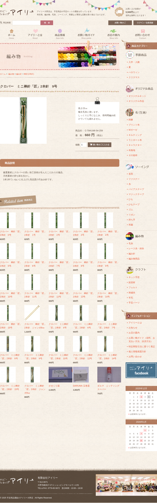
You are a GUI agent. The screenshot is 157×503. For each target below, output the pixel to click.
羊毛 (131, 297)
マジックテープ (136, 194)
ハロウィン (134, 72)
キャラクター (135, 145)
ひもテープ (134, 204)
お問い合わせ (135, 356)
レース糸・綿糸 (136, 248)
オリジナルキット (137, 96)
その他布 (133, 155)
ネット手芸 (134, 277)
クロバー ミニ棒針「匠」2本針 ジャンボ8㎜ (34, 389)
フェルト (133, 287)
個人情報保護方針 (137, 351)
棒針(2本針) (29, 74)
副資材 (132, 282)
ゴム (131, 209)
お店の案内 (134, 332)
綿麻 (131, 119)
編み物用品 (134, 258)
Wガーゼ (133, 130)
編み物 (11, 74)
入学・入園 (134, 62)
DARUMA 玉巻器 (81, 386)
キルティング (135, 135)
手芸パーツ (134, 302)
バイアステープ (136, 189)
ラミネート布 (135, 140)
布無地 (132, 150)
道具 (131, 174)
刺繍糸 (132, 292)
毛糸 (131, 243)
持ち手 (132, 219)
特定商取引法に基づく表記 (142, 346)
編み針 (19, 74)
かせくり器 (54, 386)
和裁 (131, 224)
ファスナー (134, 179)
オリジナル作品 (136, 101)
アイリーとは (135, 322)
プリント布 (134, 125)
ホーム (3, 74)
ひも (131, 199)
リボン (132, 214)
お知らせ (133, 327)
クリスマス (134, 77)
